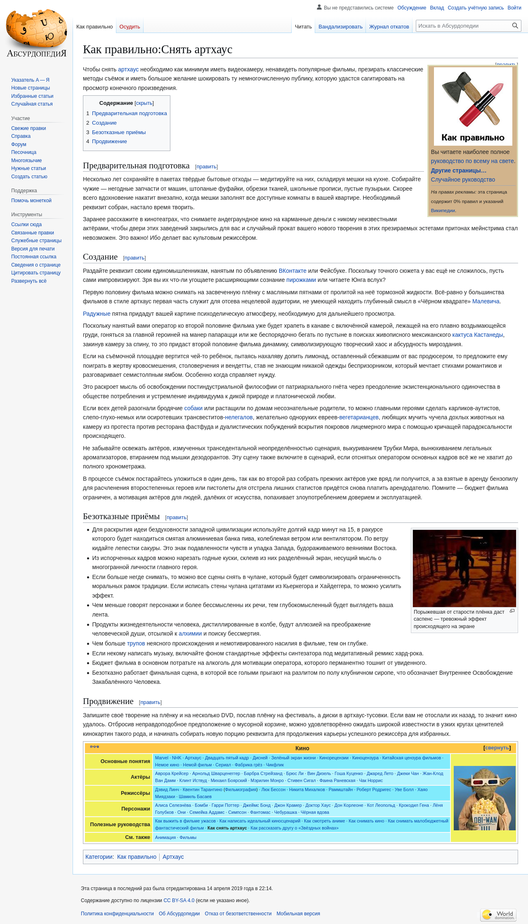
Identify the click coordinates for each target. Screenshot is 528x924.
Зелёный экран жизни (293, 757)
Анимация (165, 837)
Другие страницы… (459, 170)
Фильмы (187, 837)
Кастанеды (488, 334)
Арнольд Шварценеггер (216, 773)
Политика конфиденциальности (117, 914)
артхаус (128, 69)
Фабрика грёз (248, 764)
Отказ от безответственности (238, 914)
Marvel (161, 757)
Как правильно (136, 856)
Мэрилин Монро (267, 780)
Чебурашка (285, 812)
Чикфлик (275, 764)
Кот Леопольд (381, 805)
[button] (29, 281)
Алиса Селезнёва (173, 805)
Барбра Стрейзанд (263, 773)
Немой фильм (197, 764)
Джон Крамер (288, 805)
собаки (193, 408)
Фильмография (241, 789)
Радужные (97, 313)
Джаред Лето (380, 773)
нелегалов (238, 417)
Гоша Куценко (349, 773)
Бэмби (201, 805)
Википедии (443, 210)
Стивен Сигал (302, 780)
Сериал (223, 764)
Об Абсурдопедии (179, 914)
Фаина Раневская (337, 780)
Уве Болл (404, 789)
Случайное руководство (463, 179)
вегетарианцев (359, 417)
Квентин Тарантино (202, 789)
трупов (136, 643)
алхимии (190, 633)
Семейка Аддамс (206, 812)
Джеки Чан (408, 773)
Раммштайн (341, 789)
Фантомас (260, 812)
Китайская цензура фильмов (411, 757)
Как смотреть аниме (324, 820)
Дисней (259, 757)
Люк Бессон (273, 789)
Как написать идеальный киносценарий (259, 820)
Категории (99, 856)
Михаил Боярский (229, 780)
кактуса (463, 334)
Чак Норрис (371, 780)
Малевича (486, 301)
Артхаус (193, 757)
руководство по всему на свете (472, 161)
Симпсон (237, 812)
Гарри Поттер (225, 805)
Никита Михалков (307, 789)
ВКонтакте (292, 270)
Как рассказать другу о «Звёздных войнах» (295, 827)
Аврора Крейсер (172, 773)
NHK (177, 757)
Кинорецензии (334, 757)
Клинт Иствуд (193, 780)
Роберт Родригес (373, 789)
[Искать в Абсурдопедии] (468, 26)
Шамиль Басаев (195, 796)
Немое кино (167, 764)
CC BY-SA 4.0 (178, 900)
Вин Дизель (319, 773)
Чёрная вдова (315, 812)
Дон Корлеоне (349, 805)
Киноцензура (365, 757)
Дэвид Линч (167, 789)
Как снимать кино (366, 820)
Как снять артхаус (227, 827)
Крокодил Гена (414, 805)
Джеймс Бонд (257, 805)
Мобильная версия (298, 914)
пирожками (301, 279)
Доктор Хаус (318, 805)
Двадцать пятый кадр (227, 757)
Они (181, 812)
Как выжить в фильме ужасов (185, 820)
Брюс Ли (295, 773)
